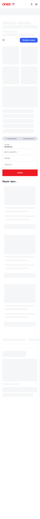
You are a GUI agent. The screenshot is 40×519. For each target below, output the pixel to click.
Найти (20, 173)
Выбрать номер (29, 40)
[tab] (15, 340)
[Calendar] (20, 152)
